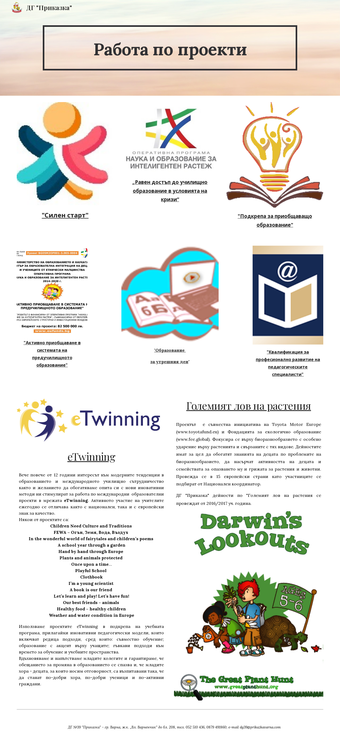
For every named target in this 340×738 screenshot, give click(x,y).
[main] (170, 47)
